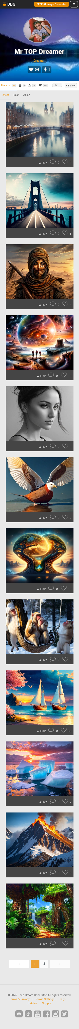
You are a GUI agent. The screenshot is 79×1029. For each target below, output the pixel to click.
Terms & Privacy (19, 999)
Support (47, 1003)
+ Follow (71, 85)
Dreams (8, 85)
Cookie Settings (44, 999)
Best (16, 94)
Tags (62, 999)
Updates (32, 1003)
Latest (5, 94)
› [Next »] (59, 963)
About (26, 94)
